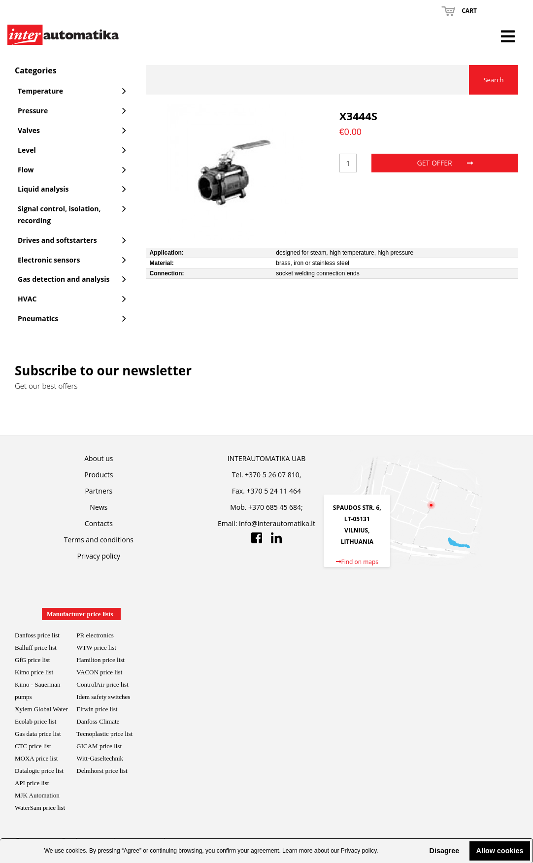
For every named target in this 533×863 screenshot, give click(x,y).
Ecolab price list (35, 721)
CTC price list (33, 746)
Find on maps (357, 562)
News (98, 507)
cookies (76, 850)
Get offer (445, 162)
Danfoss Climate (97, 721)
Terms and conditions (98, 539)
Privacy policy (358, 850)
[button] (421, 850)
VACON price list (99, 672)
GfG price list (32, 660)
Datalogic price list (39, 770)
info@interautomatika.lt (277, 523)
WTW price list (96, 647)
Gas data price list (38, 733)
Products (98, 474)
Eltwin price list (96, 709)
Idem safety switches (103, 696)
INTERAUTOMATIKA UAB (266, 458)
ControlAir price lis (101, 684)
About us (98, 458)
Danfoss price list (37, 635)
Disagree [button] (444, 851)
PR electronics (94, 635)
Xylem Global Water (41, 709)
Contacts (99, 523)
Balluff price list (36, 647)
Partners (98, 491)
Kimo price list (34, 672)
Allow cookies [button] (500, 851)
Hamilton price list (100, 660)
